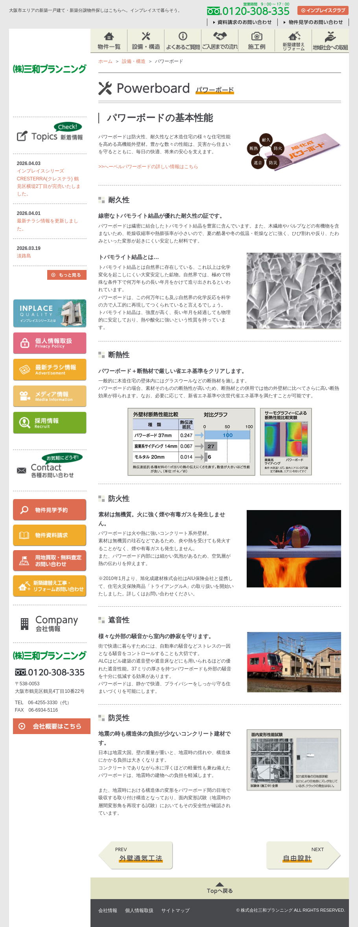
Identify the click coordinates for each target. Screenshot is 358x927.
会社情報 (107, 910)
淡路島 (24, 256)
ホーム (105, 61)
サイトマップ (175, 910)
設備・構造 (134, 61)
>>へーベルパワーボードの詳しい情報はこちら (148, 166)
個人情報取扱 (139, 910)
